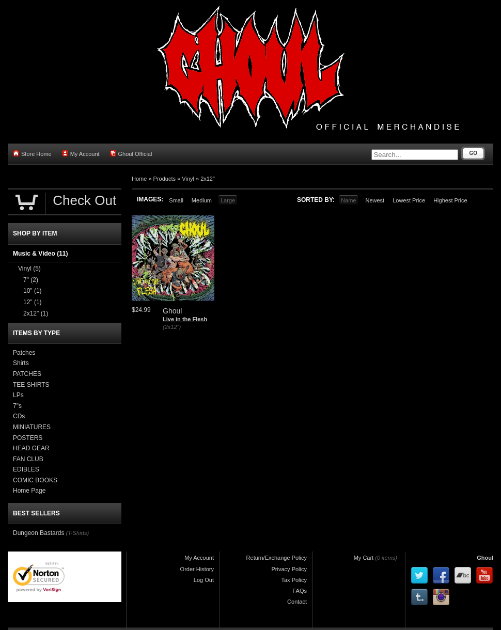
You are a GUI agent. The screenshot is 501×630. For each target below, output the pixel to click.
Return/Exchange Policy (276, 558)
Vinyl (188, 179)
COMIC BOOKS (35, 480)
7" (30, 280)
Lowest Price (409, 200)
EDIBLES (26, 469)
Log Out (204, 580)
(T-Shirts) (77, 533)
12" (32, 302)
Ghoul (485, 558)
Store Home (32, 153)
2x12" (207, 179)
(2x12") (172, 327)
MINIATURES (32, 427)
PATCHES (27, 373)
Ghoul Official (131, 153)
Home (139, 179)
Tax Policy (294, 580)
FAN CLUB (28, 459)
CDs (19, 416)
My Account (81, 153)
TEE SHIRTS (31, 384)
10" (32, 290)
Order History (197, 569)
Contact (297, 601)
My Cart (364, 558)
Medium (202, 200)
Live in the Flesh (185, 319)
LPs (18, 395)
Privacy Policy (289, 569)
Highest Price (450, 200)
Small (176, 200)
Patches (24, 352)
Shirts (21, 363)
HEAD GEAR (31, 448)
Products (164, 179)
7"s (17, 406)
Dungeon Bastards (38, 533)
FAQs (299, 591)
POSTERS (27, 438)
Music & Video (40, 253)
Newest (374, 200)
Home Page (29, 490)
